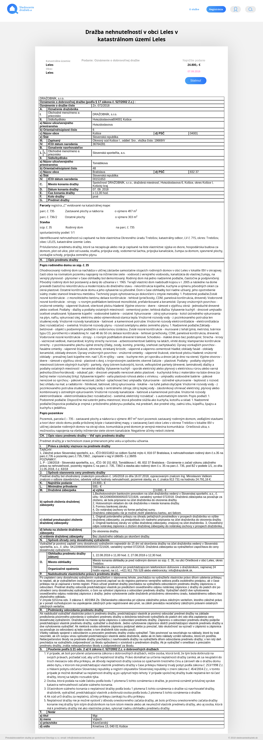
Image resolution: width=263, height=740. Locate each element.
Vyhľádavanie (250, 10)
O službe (192, 9)
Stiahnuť (195, 78)
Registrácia (215, 9)
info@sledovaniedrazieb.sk (81, 735)
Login (235, 10)
